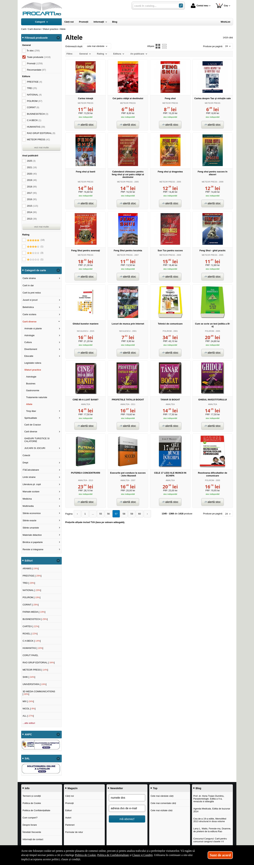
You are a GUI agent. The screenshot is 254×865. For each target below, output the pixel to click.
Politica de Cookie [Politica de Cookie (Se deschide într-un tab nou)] (85, 855)
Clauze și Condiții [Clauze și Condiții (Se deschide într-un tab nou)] (142, 855)
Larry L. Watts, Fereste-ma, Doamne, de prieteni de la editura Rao (212, 830)
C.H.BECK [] (32, 640)
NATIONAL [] (32, 590)
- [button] (58, 38)
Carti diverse (30, 321)
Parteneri (70, 825)
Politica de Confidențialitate (36, 810)
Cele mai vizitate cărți (162, 810)
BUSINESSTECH (37, 114)
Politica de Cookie (32, 803)
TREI (32, 88)
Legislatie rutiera (32, 363)
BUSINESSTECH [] (35, 619)
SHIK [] (29, 677)
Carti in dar (28, 285)
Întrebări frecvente (32, 832)
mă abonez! (127, 819)
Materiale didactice (32, 535)
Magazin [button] (72, 788)
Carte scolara (29, 314)
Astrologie (29, 335)
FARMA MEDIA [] (34, 612)
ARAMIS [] (31, 568)
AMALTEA (85, 404)
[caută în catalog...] (154, 6)
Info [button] (27, 788)
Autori (68, 817)
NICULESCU (82, 331)
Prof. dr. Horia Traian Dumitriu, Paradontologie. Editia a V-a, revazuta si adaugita (208, 799)
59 (129, 513)
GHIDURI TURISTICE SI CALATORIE (37, 440)
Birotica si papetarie (33, 542)
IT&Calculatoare (31, 469)
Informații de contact (33, 839)
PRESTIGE (34, 81)
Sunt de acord (220, 855)
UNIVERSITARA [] (35, 684)
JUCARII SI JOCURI (34, 448)
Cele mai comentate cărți (163, 803)
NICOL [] (29, 708)
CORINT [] (31, 604)
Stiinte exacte (29, 520)
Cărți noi (69, 796)
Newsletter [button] (116, 788)
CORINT (33, 107)
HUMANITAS (36, 126)
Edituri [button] (29, 560)
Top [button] (155, 788)
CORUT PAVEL (30, 655)
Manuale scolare (31, 491)
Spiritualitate (30, 418)
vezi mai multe (41, 147)
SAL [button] (27, 758)
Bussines (30, 383)
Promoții (69, 803)
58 (121, 513)
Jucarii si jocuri (30, 300)
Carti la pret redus (32, 292)
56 (106, 513)
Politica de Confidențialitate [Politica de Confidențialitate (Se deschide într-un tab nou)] (113, 855)
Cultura (28, 342)
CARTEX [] (31, 626)
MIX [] (28, 701)
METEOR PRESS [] (35, 669)
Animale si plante (33, 328)
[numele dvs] (127, 797)
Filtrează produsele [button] (36, 37)
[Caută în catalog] (181, 6)
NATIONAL (34, 94)
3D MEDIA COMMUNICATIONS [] (39, 693)
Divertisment (30, 349)
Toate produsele (39, 57)
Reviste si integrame (33, 549)
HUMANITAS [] (33, 648)
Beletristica (28, 307)
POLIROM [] (31, 597)
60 (136, 513)
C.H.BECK (34, 120)
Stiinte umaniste (31, 527)
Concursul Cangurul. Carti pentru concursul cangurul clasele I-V (210, 840)
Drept (25, 462)
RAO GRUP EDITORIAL (41, 133)
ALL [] (28, 715)
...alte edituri (29, 723)
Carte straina (29, 278)
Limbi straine (29, 477)
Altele (29, 404)
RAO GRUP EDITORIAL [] (39, 662)
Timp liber (31, 411)
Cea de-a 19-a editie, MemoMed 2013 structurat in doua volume (209, 820)
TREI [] (29, 583)
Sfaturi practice (32, 369)
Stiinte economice (32, 513)
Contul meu (199, 5)
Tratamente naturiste (36, 397)
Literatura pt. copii (32, 484)
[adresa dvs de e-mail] (127, 808)
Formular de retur (74, 832)
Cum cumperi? (30, 817)
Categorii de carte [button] (35, 270)
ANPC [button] (28, 734)
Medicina (27, 498)
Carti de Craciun (32, 424)
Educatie (28, 356)
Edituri (68, 810)
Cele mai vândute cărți (162, 796)
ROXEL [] (30, 633)
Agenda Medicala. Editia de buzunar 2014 (211, 810)
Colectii (26, 455)
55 (99, 513)
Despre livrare (30, 825)
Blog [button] (198, 788)
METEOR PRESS (85, 103)
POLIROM (167, 331)
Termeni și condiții (32, 796)
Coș (222, 5)
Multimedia (28, 506)
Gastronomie (32, 390)
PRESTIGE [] (32, 575)
